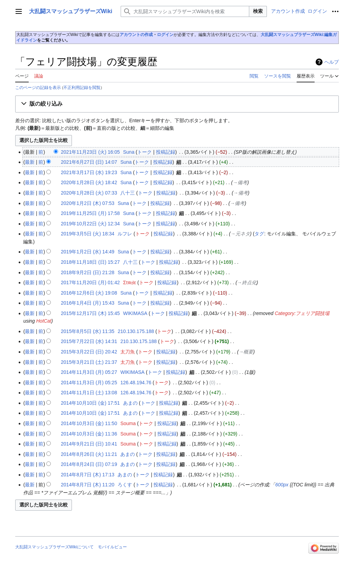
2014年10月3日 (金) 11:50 (89, 423)
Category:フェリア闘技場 (302, 313)
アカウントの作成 (136, 34)
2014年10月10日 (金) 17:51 (90, 403)
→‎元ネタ (240, 233)
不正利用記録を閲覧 (82, 87)
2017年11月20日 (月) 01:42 (90, 282)
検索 (258, 11)
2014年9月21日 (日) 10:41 (89, 444)
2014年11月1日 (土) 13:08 (89, 392)
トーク (144, 152)
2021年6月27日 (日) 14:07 (89, 162)
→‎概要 (246, 351)
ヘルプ (331, 62)
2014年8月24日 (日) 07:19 (89, 464)
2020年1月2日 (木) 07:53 (87, 203)
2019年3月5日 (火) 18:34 (87, 233)
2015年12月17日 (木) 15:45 (90, 313)
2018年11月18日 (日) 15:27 (90, 262)
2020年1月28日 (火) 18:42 (89, 182)
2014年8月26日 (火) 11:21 (89, 454)
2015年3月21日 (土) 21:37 (89, 362)
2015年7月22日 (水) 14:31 (89, 341)
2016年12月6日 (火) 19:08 (89, 293)
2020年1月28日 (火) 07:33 (89, 193)
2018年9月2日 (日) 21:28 (87, 272)
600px (281, 484)
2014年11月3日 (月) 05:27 (89, 372)
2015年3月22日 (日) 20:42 (89, 351)
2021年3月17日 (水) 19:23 (89, 172)
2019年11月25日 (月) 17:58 (90, 213)
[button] (177, 104)
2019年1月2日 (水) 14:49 (87, 251)
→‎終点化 (247, 282)
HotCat (44, 321)
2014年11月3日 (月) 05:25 (89, 382)
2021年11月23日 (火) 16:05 (90, 152)
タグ (259, 233)
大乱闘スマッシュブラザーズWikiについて (54, 547)
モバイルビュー (112, 547)
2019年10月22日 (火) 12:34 (90, 223)
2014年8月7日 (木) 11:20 (87, 484)
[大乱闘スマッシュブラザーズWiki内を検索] (185, 11)
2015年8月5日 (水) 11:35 (87, 331)
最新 (30, 162)
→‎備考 (240, 182)
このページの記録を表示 (38, 87)
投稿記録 (165, 152)
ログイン (165, 34)
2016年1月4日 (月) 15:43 (87, 303)
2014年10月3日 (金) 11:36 (89, 434)
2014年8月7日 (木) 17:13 (87, 474)
